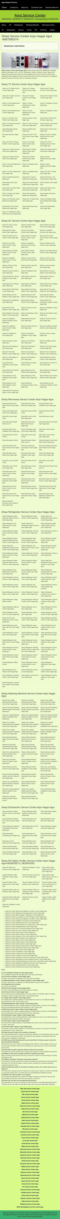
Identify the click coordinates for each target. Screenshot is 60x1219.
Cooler (29, 30)
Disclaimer (12, 1213)
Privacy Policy (20, 1213)
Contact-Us (14, 7)
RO (36, 30)
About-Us (24, 7)
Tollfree (4, 7)
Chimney (43, 30)
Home (4, 25)
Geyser (21, 30)
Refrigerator (18, 25)
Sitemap (5, 1213)
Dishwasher (11, 30)
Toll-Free (28, 1213)
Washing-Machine (32, 25)
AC (10, 25)
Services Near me (51, 7)
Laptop (52, 30)
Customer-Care (36, 7)
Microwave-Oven (48, 25)
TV (3, 30)
